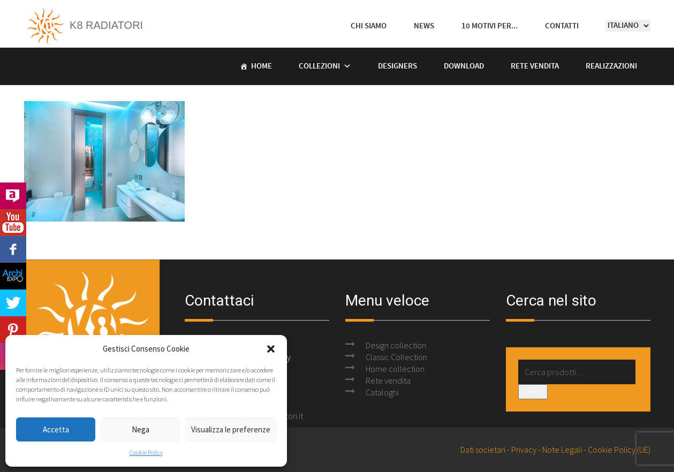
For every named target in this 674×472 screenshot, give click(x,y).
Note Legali (562, 449)
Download (464, 66)
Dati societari (482, 449)
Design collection (396, 345)
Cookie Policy (146, 452)
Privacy (523, 449)
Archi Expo (13, 276)
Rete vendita (535, 66)
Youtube (13, 222)
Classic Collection (396, 357)
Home (261, 66)
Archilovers (13, 195)
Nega (140, 429)
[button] (271, 349)
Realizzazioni (611, 66)
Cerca (532, 391)
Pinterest (13, 329)
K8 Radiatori (83, 25)
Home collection (395, 368)
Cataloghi (382, 392)
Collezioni (319, 66)
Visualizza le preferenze (230, 429)
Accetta (56, 429)
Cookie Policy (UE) (619, 449)
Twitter (13, 303)
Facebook (13, 249)
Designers (397, 66)
